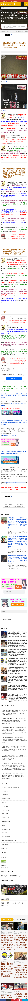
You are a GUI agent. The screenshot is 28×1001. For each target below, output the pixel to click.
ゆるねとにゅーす (7, 619)
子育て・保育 (5, 813)
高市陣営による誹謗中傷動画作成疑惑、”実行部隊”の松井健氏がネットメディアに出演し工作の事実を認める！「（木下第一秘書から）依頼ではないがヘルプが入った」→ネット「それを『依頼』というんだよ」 (17, 643)
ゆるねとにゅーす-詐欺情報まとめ (11, 876)
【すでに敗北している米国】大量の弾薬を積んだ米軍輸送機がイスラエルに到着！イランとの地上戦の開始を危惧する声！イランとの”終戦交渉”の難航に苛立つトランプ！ (17, 634)
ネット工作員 (4, 932)
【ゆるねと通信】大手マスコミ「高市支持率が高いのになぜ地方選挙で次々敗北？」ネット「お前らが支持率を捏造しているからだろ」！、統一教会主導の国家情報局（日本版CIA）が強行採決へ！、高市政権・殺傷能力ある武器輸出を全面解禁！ (14, 730)
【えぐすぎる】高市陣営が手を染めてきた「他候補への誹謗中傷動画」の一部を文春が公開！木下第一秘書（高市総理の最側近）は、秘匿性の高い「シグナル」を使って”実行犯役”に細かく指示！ (17, 670)
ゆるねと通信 (5, 794)
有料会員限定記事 (6, 821)
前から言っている (22, 117)
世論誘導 (9, 26)
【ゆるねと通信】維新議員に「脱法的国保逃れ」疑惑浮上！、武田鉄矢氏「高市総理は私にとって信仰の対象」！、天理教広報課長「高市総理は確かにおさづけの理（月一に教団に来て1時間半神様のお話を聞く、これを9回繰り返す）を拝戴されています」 (17, 541)
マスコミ (4, 26)
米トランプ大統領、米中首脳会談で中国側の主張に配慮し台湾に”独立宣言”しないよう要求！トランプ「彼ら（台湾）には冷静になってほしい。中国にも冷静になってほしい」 (17, 679)
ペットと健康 (5, 806)
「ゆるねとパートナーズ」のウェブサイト (15, 482)
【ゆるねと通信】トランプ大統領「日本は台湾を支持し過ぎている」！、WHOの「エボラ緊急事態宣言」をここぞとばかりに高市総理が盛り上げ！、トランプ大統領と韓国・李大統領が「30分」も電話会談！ (17, 661)
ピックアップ (5, 802)
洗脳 (22, 26)
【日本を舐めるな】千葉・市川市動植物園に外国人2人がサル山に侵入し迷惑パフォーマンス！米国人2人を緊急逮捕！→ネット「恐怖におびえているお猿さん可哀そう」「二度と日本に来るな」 (17, 652)
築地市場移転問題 (9, 27)
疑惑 (2, 933)
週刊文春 (7, 933)
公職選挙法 (16, 963)
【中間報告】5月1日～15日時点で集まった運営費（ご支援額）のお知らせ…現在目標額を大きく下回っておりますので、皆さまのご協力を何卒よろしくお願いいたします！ (17, 688)
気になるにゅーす (6, 829)
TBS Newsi (5, 110)
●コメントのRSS (4, 867)
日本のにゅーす (12, 24)
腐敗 (4, 933)
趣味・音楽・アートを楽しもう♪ (9, 840)
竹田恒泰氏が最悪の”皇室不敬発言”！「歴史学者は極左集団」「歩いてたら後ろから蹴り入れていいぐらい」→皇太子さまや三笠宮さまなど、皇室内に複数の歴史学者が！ (17, 559)
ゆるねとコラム (5, 791)
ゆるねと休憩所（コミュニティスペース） (12, 903)
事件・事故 (22, 932)
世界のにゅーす (5, 810)
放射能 (18, 26)
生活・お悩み (5, 832)
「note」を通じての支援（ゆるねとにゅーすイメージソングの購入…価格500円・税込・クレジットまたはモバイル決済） (14, 422)
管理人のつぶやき (6, 836)
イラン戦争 (4, 992)
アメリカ (17, 932)
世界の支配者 (10, 992)
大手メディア (14, 26)
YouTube (5, 81)
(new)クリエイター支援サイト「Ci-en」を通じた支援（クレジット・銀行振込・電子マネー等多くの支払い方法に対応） (14, 395)
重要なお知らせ (5, 844)
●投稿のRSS (3, 865)
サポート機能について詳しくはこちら (11, 435)
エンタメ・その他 (6, 798)
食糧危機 (5, 994)
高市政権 (9, 994)
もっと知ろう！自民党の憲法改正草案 (10, 787)
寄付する (14, 378)
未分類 (3, 825)
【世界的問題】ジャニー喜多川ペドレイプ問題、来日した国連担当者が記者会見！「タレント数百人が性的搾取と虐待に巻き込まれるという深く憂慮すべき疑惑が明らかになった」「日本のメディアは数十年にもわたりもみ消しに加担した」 (17, 522)
